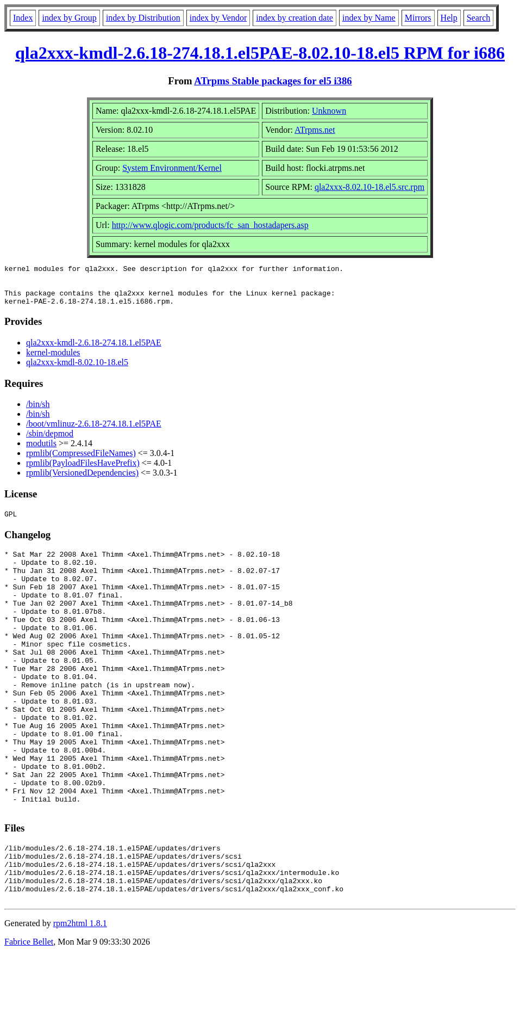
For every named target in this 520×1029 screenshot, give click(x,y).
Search (479, 17)
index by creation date (294, 17)
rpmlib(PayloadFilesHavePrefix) (83, 471)
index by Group (69, 17)
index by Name (369, 17)
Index (23, 17)
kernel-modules (53, 360)
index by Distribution (143, 17)
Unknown (329, 110)
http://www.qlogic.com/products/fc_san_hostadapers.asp (210, 225)
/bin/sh (38, 412)
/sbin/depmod (49, 441)
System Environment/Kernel (172, 167)
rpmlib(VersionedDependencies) (82, 480)
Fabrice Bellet (28, 1015)
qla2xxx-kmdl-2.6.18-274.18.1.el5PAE (93, 350)
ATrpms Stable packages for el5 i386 (273, 81)
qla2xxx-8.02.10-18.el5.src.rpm (369, 187)
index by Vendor (218, 17)
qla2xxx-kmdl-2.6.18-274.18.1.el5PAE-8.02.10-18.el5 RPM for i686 (260, 53)
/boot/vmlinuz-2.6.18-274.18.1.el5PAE (93, 431)
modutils (41, 451)
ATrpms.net (315, 129)
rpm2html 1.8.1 (80, 996)
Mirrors (418, 17)
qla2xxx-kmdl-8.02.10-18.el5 (77, 370)
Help (449, 17)
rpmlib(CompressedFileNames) (81, 461)
